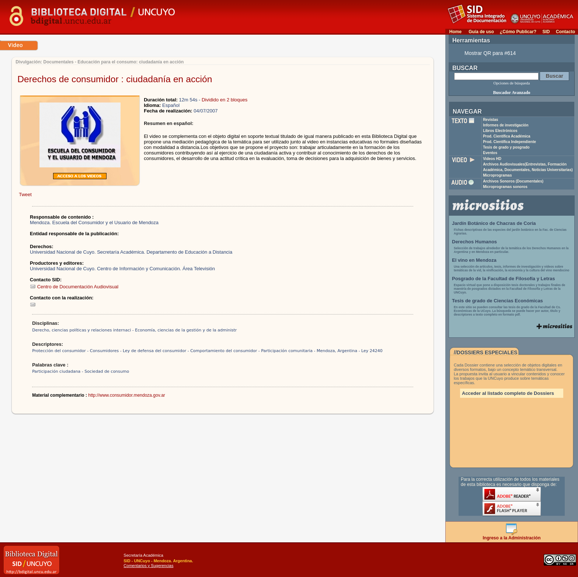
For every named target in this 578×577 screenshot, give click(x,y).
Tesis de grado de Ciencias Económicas (497, 300)
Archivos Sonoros (513, 181)
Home (455, 31)
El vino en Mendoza (474, 260)
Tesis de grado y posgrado (506, 147)
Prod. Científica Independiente (509, 142)
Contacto (565, 31)
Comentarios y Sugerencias (148, 565)
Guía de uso (481, 31)
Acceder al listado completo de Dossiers (508, 393)
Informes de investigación (505, 125)
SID (546, 31)
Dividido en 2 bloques (224, 99)
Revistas (490, 120)
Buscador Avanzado (511, 92)
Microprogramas (497, 175)
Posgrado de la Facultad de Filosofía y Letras (503, 278)
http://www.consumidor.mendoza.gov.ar (126, 395)
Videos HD (492, 159)
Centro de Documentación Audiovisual (74, 286)
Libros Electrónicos (500, 131)
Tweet (25, 194)
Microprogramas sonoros (505, 187)
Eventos (490, 153)
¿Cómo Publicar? (518, 31)
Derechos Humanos (474, 241)
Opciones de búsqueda (512, 83)
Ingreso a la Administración (512, 535)
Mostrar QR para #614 (490, 53)
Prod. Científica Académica (506, 136)
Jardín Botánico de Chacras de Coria (494, 223)
